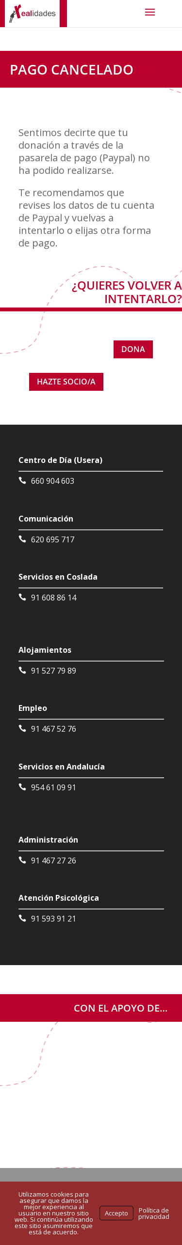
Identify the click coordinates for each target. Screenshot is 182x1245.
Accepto (116, 1213)
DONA (133, 349)
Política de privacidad (153, 1213)
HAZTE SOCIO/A (66, 381)
